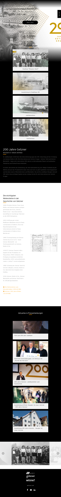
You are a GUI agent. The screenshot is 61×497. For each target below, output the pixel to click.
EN (59, 12)
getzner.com (30, 485)
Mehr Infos (30, 22)
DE (59, 15)
